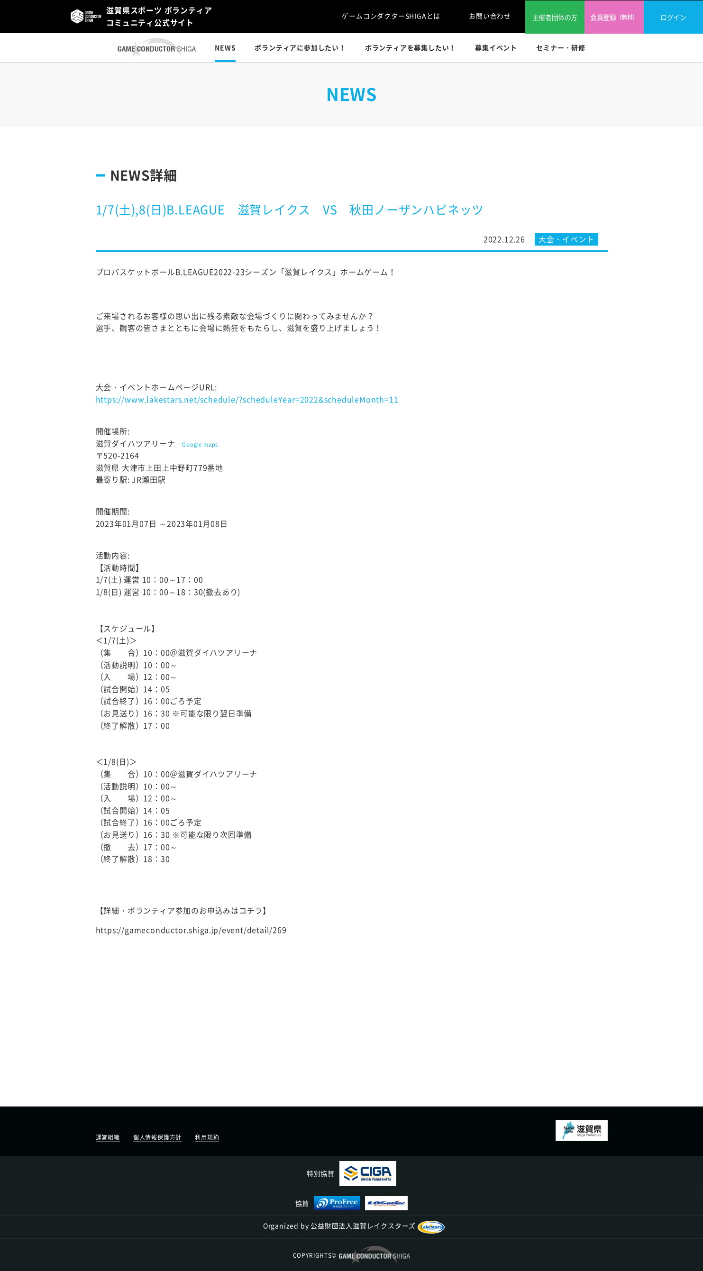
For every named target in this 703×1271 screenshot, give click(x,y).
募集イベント (496, 47)
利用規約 (207, 1137)
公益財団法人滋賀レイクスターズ (377, 1225)
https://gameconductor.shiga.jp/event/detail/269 (191, 929)
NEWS (225, 47)
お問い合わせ (490, 15)
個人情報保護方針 (157, 1137)
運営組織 (108, 1137)
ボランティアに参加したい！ (300, 47)
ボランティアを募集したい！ (410, 47)
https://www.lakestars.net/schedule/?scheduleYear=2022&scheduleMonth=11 (247, 399)
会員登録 (614, 17)
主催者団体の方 (554, 17)
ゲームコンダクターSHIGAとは (391, 15)
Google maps (200, 444)
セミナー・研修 (560, 47)
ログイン (673, 17)
